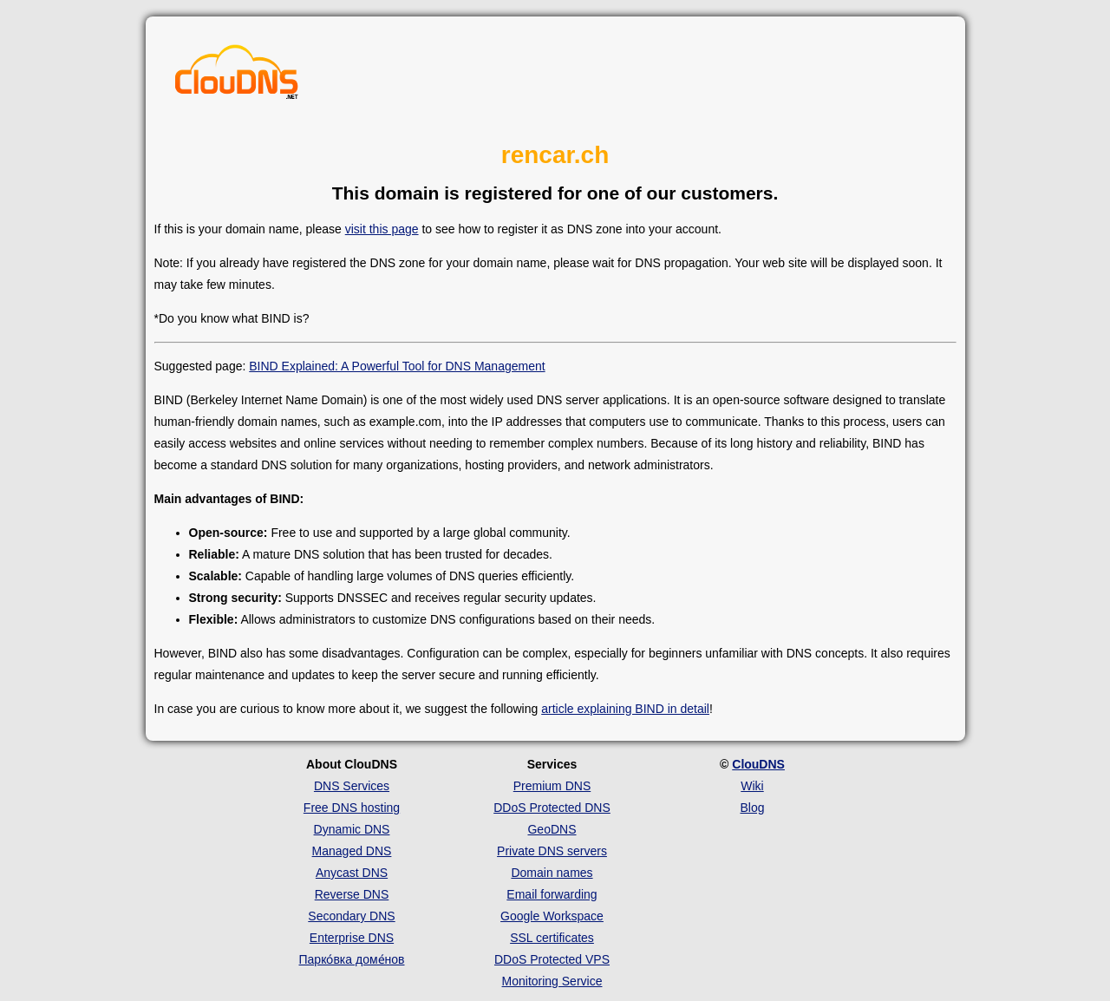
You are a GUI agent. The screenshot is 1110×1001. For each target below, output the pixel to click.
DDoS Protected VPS (552, 959)
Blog (752, 808)
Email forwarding (551, 894)
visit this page (382, 229)
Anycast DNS (352, 873)
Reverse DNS (352, 894)
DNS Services (351, 786)
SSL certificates (552, 938)
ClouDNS (758, 764)
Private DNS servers (552, 851)
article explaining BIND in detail (625, 709)
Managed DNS (352, 851)
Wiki (752, 786)
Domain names (551, 873)
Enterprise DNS (352, 938)
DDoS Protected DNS (551, 808)
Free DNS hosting (352, 808)
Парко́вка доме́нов (352, 959)
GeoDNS (551, 829)
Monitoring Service (552, 981)
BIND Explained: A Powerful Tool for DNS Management (397, 366)
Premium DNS (552, 786)
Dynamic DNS (352, 829)
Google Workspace (552, 916)
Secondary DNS (351, 916)
